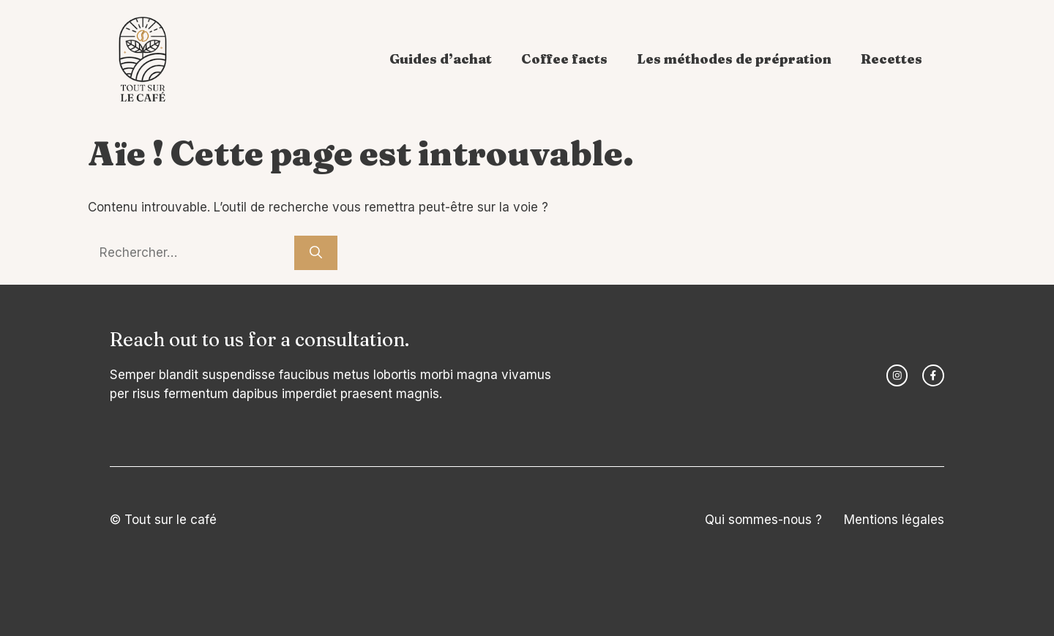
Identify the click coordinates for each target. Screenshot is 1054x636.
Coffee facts (564, 58)
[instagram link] (897, 375)
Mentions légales (894, 519)
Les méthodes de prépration (734, 58)
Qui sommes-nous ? (763, 519)
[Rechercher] (315, 253)
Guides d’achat (440, 58)
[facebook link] (933, 375)
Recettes (891, 58)
